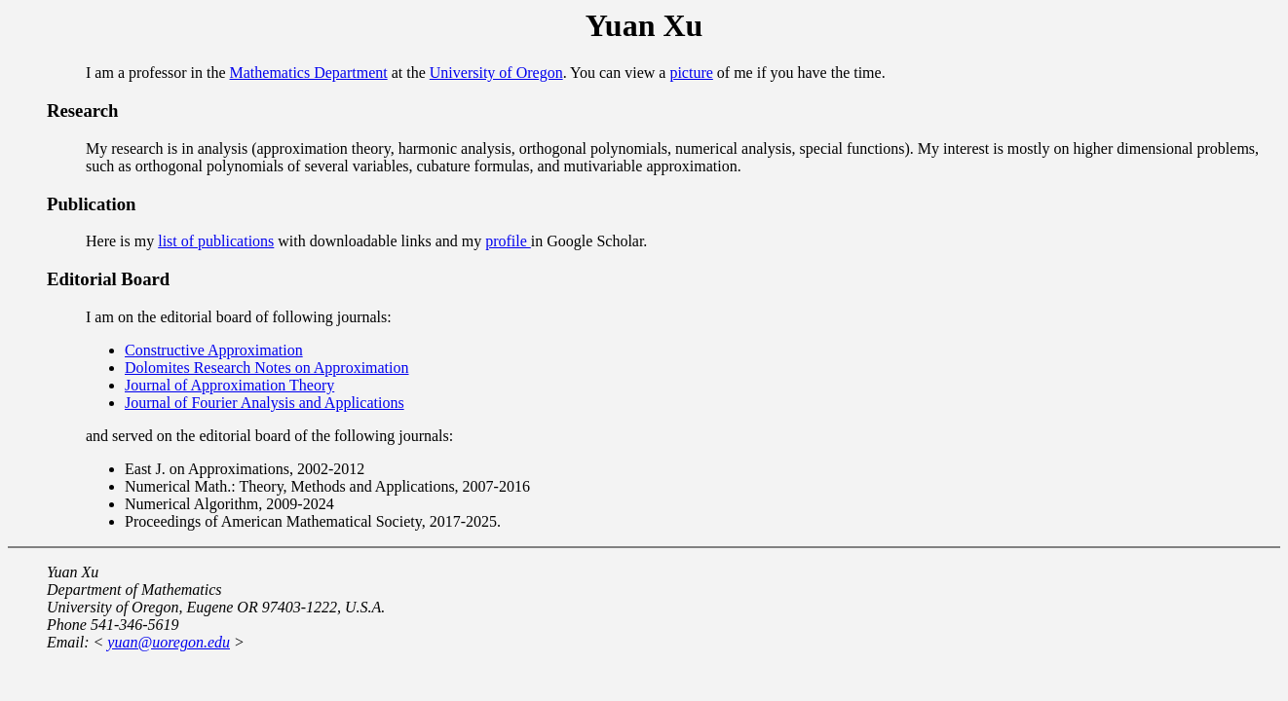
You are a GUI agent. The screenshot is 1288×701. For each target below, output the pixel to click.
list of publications (216, 241)
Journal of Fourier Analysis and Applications (264, 402)
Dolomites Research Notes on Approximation (267, 367)
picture (690, 72)
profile (508, 241)
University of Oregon (496, 72)
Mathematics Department (309, 72)
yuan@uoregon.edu (168, 642)
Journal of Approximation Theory (229, 385)
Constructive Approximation (214, 350)
